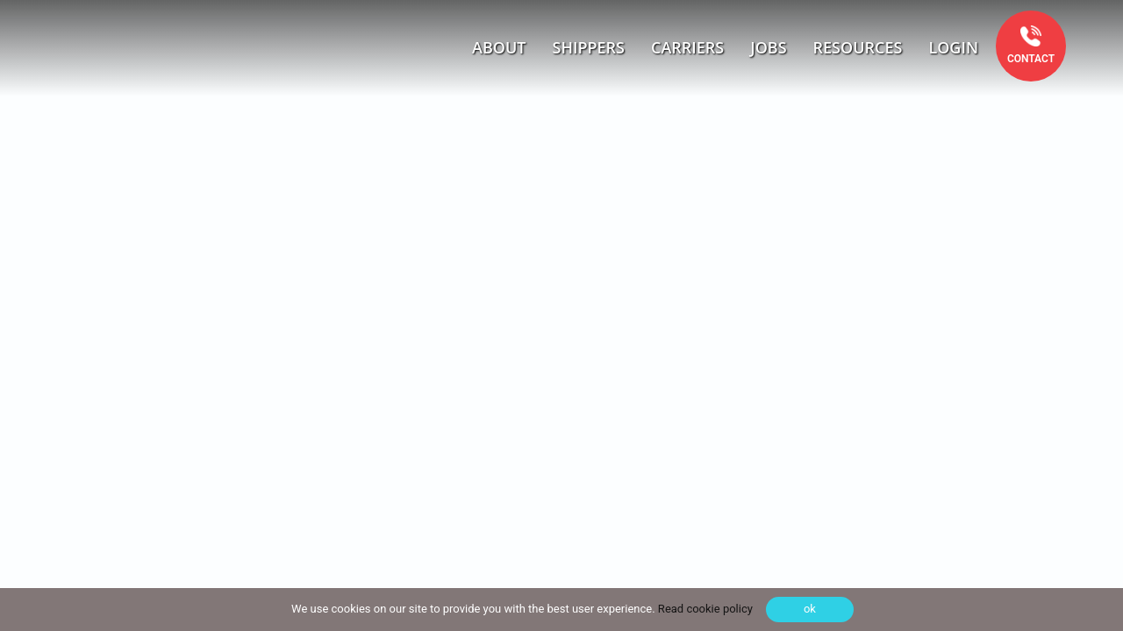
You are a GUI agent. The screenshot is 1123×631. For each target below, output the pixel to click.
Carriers (687, 47)
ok (810, 608)
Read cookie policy (704, 608)
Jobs (768, 47)
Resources (858, 47)
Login (953, 47)
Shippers (589, 47)
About (499, 47)
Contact (1031, 59)
